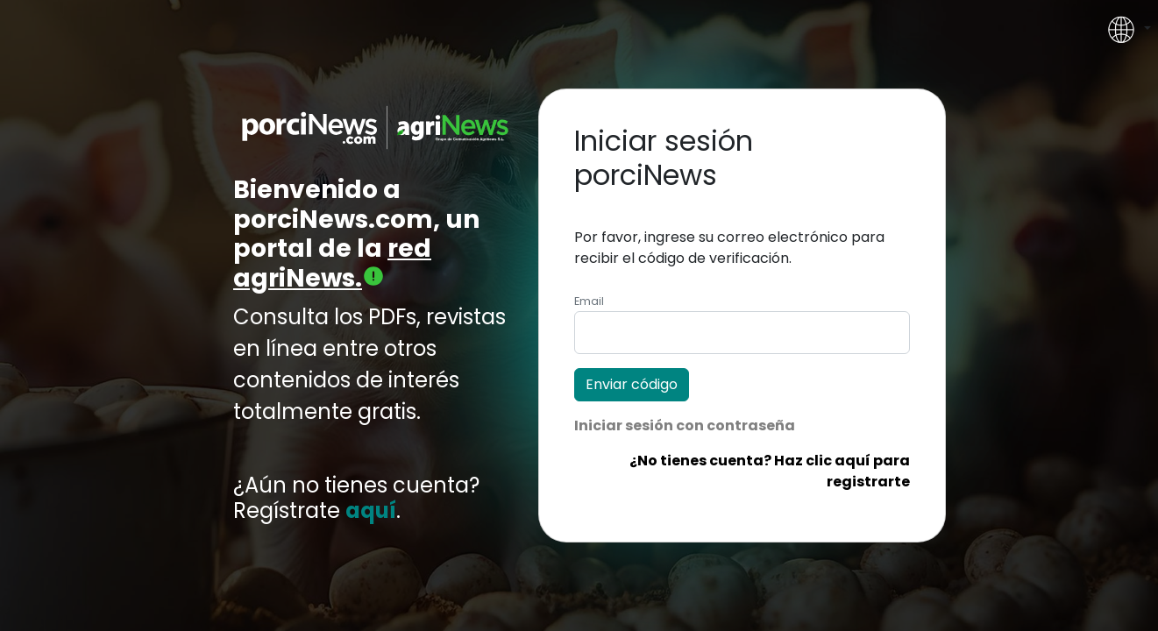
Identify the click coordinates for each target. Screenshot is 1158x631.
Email (589, 301)
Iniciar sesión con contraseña (684, 425)
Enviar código (632, 384)
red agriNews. (332, 263)
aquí (370, 511)
